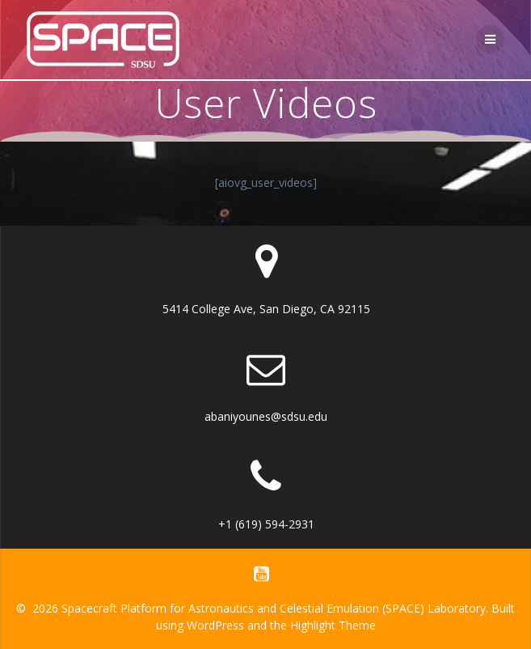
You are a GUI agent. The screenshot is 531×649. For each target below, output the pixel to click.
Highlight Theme (333, 625)
